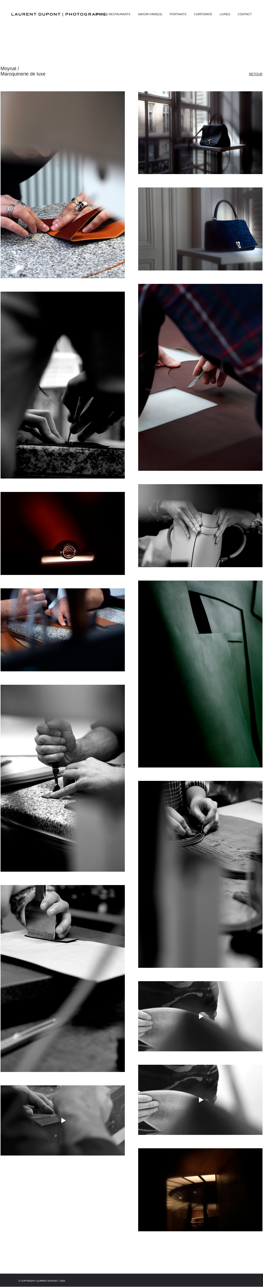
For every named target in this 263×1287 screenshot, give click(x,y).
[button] (244, 14)
